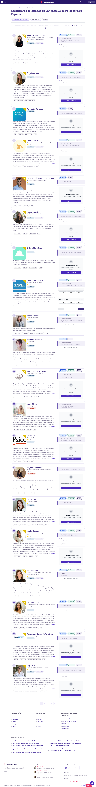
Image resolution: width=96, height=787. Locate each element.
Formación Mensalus (35, 109)
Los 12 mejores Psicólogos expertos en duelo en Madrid (64, 741)
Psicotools (31, 436)
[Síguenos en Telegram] (80, 781)
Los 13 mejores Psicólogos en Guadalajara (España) (63, 748)
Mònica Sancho (33, 531)
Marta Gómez (32, 404)
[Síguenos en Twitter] (68, 781)
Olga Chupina (32, 666)
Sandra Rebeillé (33, 316)
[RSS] (83, 781)
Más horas (81, 289)
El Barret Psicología (34, 248)
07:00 (63, 292)
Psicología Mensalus (35, 281)
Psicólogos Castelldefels (36, 371)
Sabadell (40, 719)
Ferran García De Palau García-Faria (40, 178)
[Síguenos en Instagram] (74, 781)
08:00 (71, 292)
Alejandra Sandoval (34, 468)
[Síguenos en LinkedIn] (71, 781)
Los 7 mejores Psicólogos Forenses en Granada (62, 750)
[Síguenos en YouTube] (77, 781)
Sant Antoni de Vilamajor (69, 721)
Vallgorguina (65, 728)
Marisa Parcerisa (33, 212)
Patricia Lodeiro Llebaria (36, 602)
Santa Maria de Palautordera (70, 719)
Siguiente (80, 309)
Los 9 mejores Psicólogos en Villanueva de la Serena (26, 743)
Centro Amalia (32, 141)
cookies (48, 785)
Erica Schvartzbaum (35, 340)
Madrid (14, 717)
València (15, 721)
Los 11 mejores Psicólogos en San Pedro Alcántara (26, 741)
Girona (39, 726)
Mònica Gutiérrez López (36, 36)
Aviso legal (38, 785)
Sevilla (14, 726)
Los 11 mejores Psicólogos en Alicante (60, 745)
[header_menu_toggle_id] (3, 2)
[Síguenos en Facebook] (65, 781)
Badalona (40, 721)
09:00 (79, 292)
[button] (63, 544)
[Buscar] (80, 2)
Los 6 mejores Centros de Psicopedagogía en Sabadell (27, 752)
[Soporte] (92, 783)
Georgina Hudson (34, 571)
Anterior (61, 309)
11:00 (71, 295)
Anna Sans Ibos (33, 73)
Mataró (39, 724)
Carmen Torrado (33, 499)
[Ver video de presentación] (23, 611)
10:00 (63, 295)
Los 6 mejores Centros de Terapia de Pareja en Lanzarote (28, 745)
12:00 (79, 295)
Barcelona (15, 719)
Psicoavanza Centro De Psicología (40, 634)
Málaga (14, 724)
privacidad (43, 785)
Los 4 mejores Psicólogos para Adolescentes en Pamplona (65, 743)
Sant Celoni (65, 724)
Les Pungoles (65, 726)
